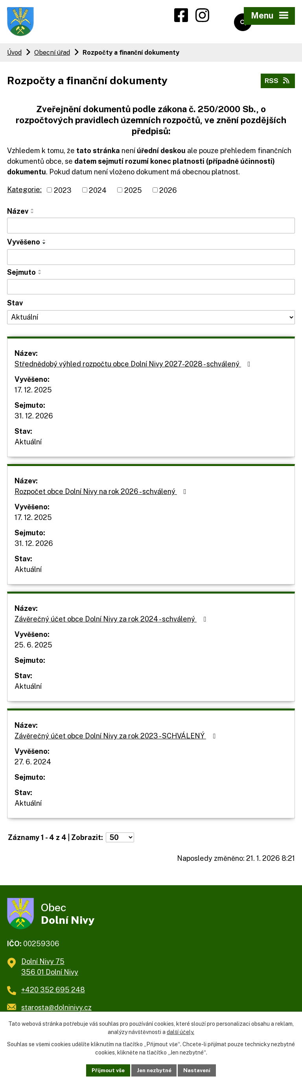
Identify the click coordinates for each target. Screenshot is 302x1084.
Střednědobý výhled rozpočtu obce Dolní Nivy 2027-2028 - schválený (134, 366)
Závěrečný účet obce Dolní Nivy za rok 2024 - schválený (112, 621)
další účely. (180, 1032)
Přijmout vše (106, 1070)
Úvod (14, 55)
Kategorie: (24, 192)
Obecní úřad (52, 55)
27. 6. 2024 (33, 764)
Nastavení (199, 1070)
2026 (168, 193)
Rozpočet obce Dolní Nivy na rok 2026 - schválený (102, 494)
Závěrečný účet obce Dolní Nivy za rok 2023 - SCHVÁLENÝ (117, 738)
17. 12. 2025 (33, 392)
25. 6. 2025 (33, 647)
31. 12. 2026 (34, 418)
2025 (133, 193)
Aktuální (28, 444)
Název (17, 214)
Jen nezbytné (154, 1070)
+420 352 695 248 (53, 995)
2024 (98, 193)
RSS (277, 83)
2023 (63, 193)
